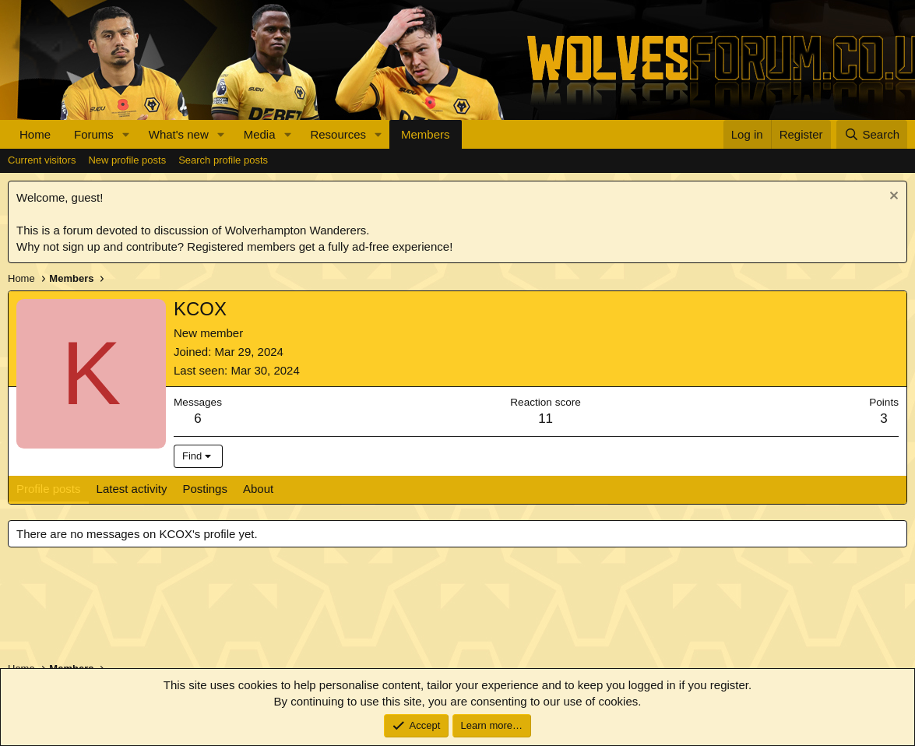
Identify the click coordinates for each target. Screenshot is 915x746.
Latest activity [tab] (132, 488)
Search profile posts (223, 160)
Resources (338, 134)
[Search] (871, 134)
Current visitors (42, 160)
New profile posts (127, 160)
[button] (126, 134)
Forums (94, 134)
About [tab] (258, 488)
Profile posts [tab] (48, 488)
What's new (179, 134)
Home (35, 134)
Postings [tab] (204, 488)
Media (260, 134)
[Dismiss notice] (892, 197)
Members (425, 134)
